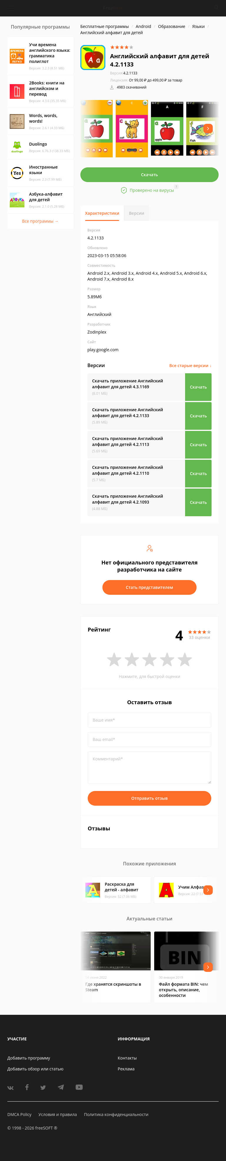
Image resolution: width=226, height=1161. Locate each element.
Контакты (127, 1058)
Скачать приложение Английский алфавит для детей (127, 383)
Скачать (149, 174)
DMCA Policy (19, 1114)
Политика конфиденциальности (116, 1114)
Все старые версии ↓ (190, 365)
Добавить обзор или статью (35, 1069)
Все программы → (40, 221)
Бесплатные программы (104, 26)
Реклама (126, 1069)
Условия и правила (58, 1114)
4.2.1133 (123, 73)
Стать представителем (149, 587)
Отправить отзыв (149, 798)
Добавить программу (28, 1058)
